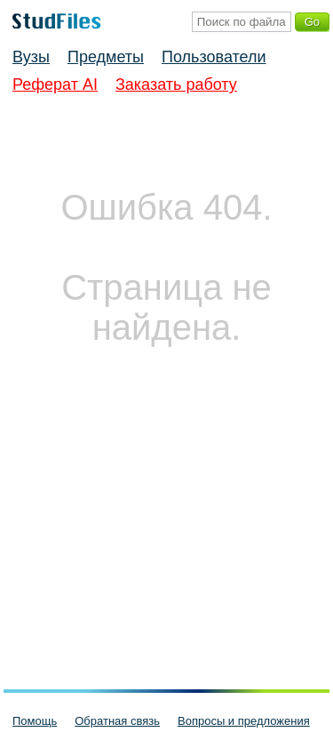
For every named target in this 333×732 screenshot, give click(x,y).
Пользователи (214, 57)
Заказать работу (176, 84)
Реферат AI (55, 84)
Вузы (31, 57)
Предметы (105, 57)
